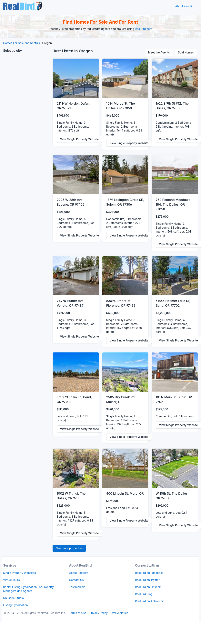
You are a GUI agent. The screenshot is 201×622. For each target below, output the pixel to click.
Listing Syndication (15, 605)
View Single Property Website (79, 139)
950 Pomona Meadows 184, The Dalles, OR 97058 (173, 204)
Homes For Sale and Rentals (21, 43)
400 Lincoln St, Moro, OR (125, 493)
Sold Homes (186, 52)
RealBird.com (143, 28)
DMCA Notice (119, 613)
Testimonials (77, 587)
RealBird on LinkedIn (148, 587)
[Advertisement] (26, 115)
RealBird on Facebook (149, 572)
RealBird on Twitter (147, 580)
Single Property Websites (19, 572)
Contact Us (76, 580)
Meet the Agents (159, 52)
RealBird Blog (144, 594)
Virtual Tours (11, 580)
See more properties (69, 548)
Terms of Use (77, 613)
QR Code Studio (13, 598)
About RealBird (185, 6)
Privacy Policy (98, 613)
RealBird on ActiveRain (150, 601)
